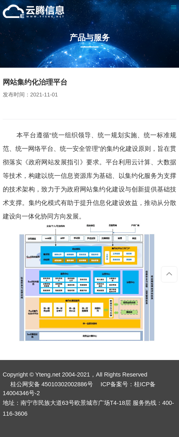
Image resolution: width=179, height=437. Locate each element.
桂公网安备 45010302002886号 (51, 384)
